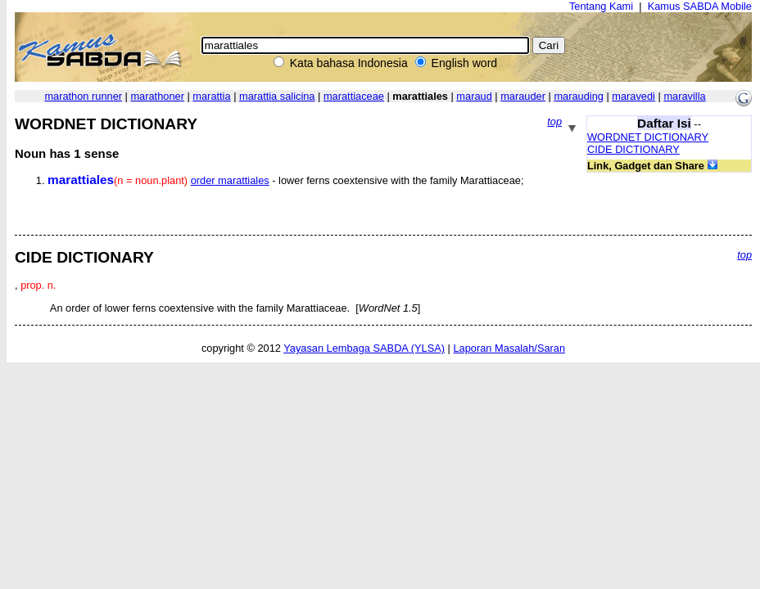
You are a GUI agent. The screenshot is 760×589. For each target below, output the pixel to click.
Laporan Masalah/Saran (509, 348)
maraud (473, 96)
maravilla (684, 96)
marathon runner (83, 96)
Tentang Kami (601, 6)
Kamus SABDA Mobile (700, 6)
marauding (578, 96)
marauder (522, 96)
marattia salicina (276, 96)
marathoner (156, 96)
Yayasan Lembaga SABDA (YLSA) (364, 348)
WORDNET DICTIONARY (647, 137)
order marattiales (230, 180)
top (554, 121)
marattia (211, 96)
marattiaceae (353, 96)
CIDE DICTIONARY (633, 149)
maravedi (633, 96)
